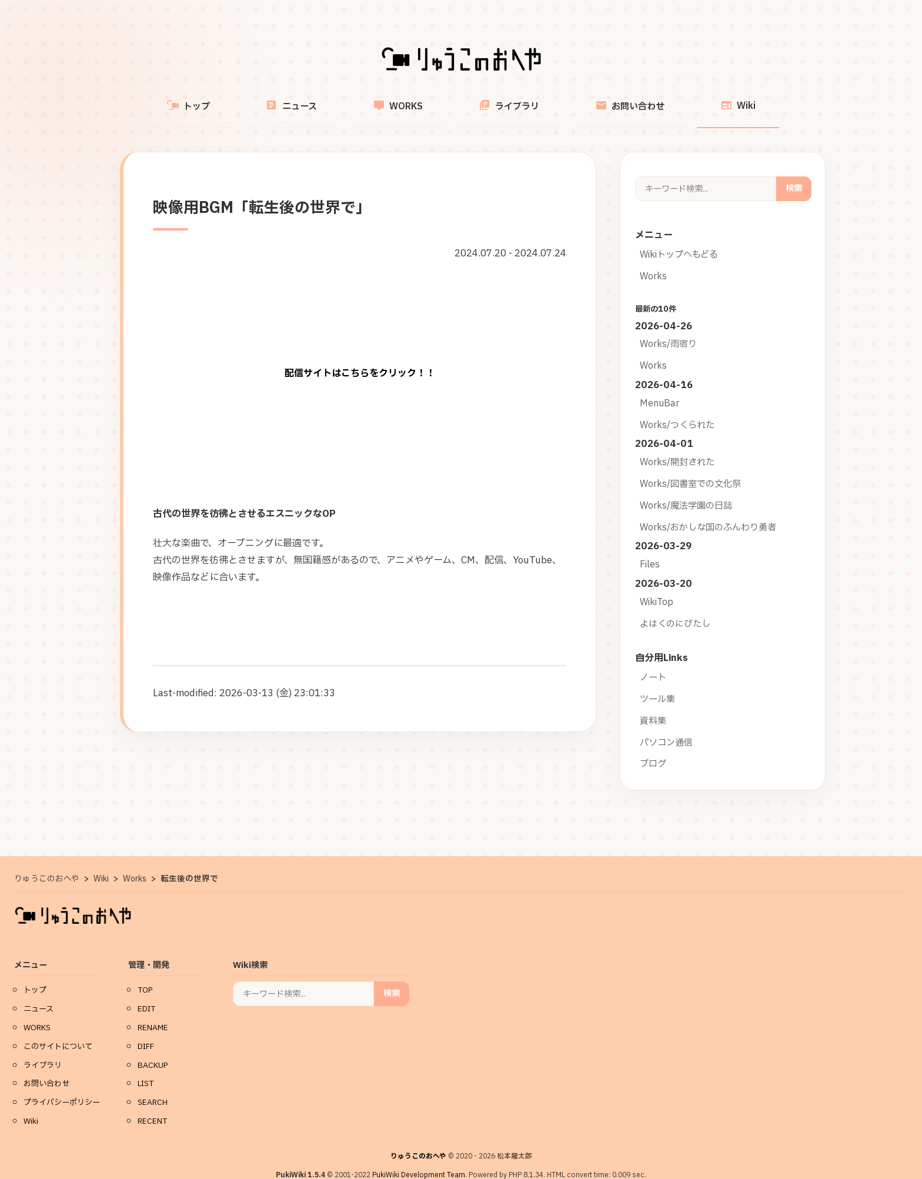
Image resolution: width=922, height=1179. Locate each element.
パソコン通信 (666, 729)
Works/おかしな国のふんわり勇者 (708, 513)
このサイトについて (58, 1032)
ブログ (653, 750)
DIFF (146, 1032)
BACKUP (153, 1051)
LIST (145, 1070)
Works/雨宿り (668, 330)
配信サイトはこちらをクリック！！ (360, 360)
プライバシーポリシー (62, 1088)
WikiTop (656, 588)
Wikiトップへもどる (679, 241)
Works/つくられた (677, 411)
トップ (244, 99)
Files (650, 550)
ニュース (324, 99)
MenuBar (659, 389)
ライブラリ (497, 99)
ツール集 (657, 685)
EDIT (146, 995)
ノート (653, 663)
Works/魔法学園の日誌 (686, 492)
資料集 (653, 707)
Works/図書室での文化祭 (690, 470)
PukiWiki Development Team (418, 1161)
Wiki (682, 99)
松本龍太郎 (514, 1142)
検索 (794, 174)
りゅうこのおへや (418, 1142)
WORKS (409, 99)
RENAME (153, 1014)
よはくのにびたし (675, 610)
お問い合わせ (596, 99)
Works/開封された (677, 448)
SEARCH (153, 1088)
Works (653, 262)
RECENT (152, 1107)
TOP (145, 976)
